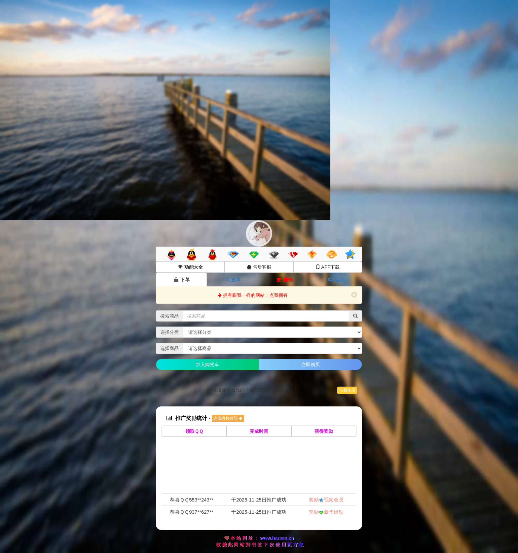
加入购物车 (207, 364)
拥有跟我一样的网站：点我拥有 (253, 295)
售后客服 (259, 267)
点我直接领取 (228, 418)
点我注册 (347, 390)
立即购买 (310, 364)
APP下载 (327, 267)
